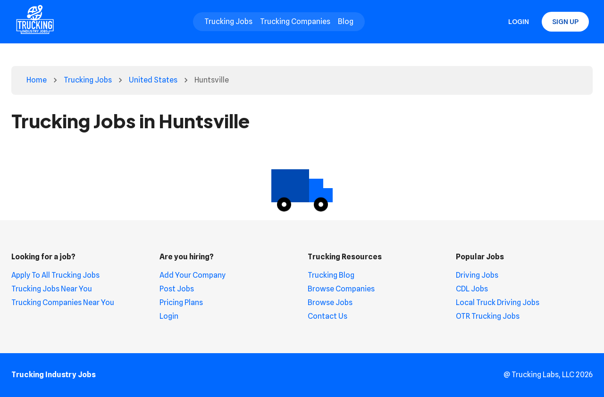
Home (36, 79)
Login (518, 22)
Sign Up (565, 22)
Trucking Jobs (228, 21)
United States (153, 79)
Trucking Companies (295, 21)
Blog (345, 21)
